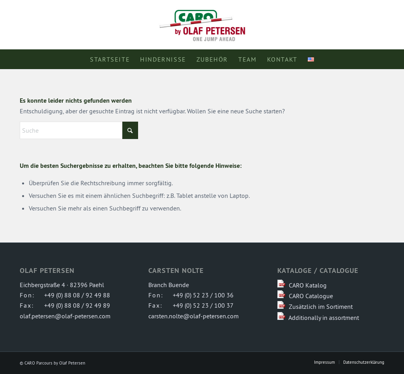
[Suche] (79, 130)
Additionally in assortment (323, 317)
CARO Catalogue (311, 296)
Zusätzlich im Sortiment (321, 306)
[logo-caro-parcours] (202, 24)
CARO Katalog (308, 285)
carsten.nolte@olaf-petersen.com (193, 316)
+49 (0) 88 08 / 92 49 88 (77, 295)
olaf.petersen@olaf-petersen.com (65, 316)
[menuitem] (110, 59)
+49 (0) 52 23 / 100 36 (203, 295)
